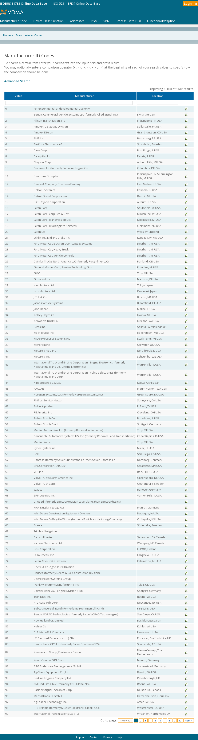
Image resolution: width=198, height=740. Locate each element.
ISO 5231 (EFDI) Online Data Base (76, 3)
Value (18, 96)
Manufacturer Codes (29, 35)
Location (157, 96)
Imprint (80, 737)
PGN (94, 21)
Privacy (107, 737)
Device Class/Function (48, 21)
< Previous (125, 720)
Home (7, 35)
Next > (188, 720)
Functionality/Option (161, 21)
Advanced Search (17, 81)
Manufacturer (84, 96)
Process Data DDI (128, 21)
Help (119, 737)
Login (188, 3)
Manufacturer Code (13, 21)
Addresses (77, 21)
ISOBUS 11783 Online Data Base (23, 3)
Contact (94, 737)
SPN (106, 21)
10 (180, 720)
